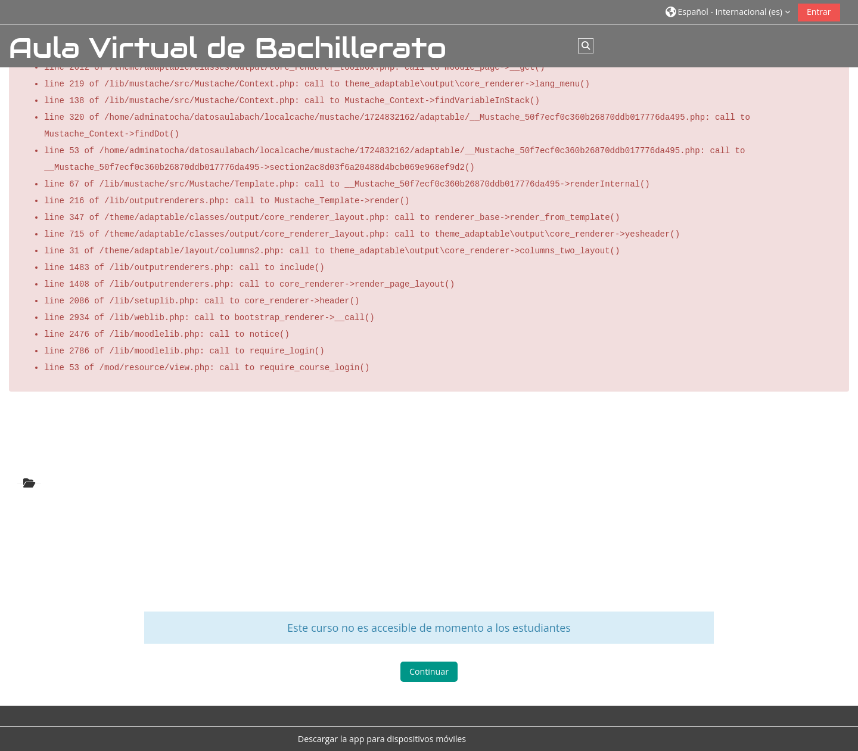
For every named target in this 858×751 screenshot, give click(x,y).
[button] (728, 11)
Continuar (429, 673)
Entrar (819, 11)
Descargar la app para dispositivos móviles (382, 738)
